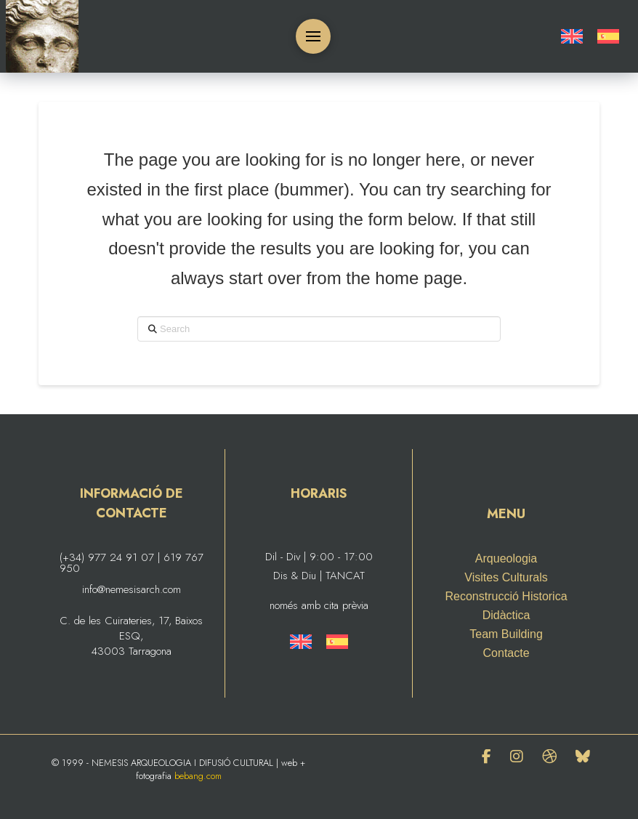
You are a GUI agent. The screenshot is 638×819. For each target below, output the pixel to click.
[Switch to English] (572, 36)
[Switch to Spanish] (608, 36)
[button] (313, 36)
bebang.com (198, 776)
